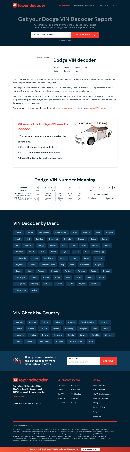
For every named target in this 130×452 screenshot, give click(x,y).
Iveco (53, 252)
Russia (71, 335)
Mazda (32, 264)
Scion (57, 277)
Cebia (73, 403)
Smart (101, 277)
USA (91, 341)
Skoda (89, 277)
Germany (69, 328)
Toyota (82, 284)
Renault (106, 271)
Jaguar (65, 252)
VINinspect (75, 389)
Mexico (33, 335)
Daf (16, 245)
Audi (75, 232)
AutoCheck (75, 385)
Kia (86, 252)
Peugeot (41, 271)
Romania (58, 335)
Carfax (60, 389)
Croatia (71, 322)
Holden (95, 245)
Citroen (81, 239)
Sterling (34, 284)
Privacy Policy (99, 407)
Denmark (105, 322)
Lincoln (75, 258)
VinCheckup (76, 394)
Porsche (81, 271)
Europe (31, 328)
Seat (68, 277)
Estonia (18, 328)
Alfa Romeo (44, 232)
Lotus (86, 258)
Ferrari (53, 245)
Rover (34, 277)
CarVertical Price (100, 389)
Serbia (82, 335)
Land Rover (49, 258)
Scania (46, 277)
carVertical (62, 385)
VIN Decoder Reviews (83, 5)
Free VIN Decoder (100, 398)
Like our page (19, 397)
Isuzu (43, 252)
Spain (17, 341)
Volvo (34, 290)
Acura (30, 232)
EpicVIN (61, 394)
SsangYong (20, 284)
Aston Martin (60, 232)
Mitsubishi (84, 264)
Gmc (84, 245)
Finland (43, 328)
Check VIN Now (85, 35)
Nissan (18, 271)
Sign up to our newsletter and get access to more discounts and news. (41, 361)
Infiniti (31, 252)
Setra (78, 277)
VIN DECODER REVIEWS (69, 380)
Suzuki (59, 284)
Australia (19, 322)
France (56, 328)
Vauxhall (94, 284)
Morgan (98, 264)
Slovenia (108, 335)
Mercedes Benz (48, 264)
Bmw (98, 232)
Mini (72, 264)
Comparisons (103, 5)
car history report (65, 108)
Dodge (41, 245)
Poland (45, 335)
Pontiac (68, 271)
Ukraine (59, 341)
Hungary (83, 328)
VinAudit (61, 403)
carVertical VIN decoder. (97, 108)
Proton (94, 271)
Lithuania (19, 335)
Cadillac (39, 239)
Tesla (70, 284)
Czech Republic (88, 322)
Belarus (32, 322)
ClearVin (74, 398)
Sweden (30, 341)
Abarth (18, 232)
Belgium (45, 322)
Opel (29, 271)
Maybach (19, 264)
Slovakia (95, 335)
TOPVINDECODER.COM (33, 403)
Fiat (63, 245)
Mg (62, 264)
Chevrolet (53, 239)
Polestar (55, 271)
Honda (107, 245)
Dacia (104, 239)
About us (97, 416)
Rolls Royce (20, 277)
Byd (28, 239)
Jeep (76, 252)
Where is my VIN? (65, 40)
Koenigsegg (99, 252)
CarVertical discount (102, 394)
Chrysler (68, 239)
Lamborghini (20, 258)
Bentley (86, 232)
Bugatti (109, 232)
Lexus (62, 258)
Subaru (47, 284)
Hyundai (19, 252)
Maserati (99, 258)
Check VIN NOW (64, 5)
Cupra (93, 239)
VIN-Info (61, 398)
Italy (95, 328)
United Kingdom (76, 341)
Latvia (105, 328)
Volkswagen (20, 290)
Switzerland (45, 341)
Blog (115, 5)
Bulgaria (58, 322)
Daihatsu (28, 245)
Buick (17, 239)
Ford (73, 245)
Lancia (35, 258)
